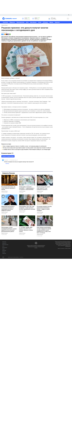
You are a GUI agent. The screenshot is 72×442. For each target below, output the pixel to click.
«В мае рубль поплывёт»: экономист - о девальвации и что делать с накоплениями (26, 188)
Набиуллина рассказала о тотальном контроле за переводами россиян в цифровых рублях (8, 208)
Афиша (51, 22)
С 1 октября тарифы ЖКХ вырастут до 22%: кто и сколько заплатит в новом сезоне (26, 229)
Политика (5, 22)
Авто (27, 22)
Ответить (7, 163)
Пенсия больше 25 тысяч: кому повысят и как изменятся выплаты (43, 188)
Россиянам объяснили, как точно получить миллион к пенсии (8, 188)
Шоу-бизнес (33, 22)
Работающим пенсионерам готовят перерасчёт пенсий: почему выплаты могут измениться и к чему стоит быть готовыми (44, 230)
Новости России (4, 191)
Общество (12, 22)
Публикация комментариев (13, 257)
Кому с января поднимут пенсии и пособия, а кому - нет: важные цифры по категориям (24, 146)
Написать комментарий (8, 156)
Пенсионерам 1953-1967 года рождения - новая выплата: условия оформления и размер (27, 208)
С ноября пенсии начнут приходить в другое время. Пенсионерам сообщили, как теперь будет (26, 149)
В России (45, 22)
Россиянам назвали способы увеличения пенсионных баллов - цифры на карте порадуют (44, 208)
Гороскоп (57, 22)
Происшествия (20, 22)
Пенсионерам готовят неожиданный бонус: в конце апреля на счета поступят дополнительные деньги (9, 229)
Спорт (39, 22)
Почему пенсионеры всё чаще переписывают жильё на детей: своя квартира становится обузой (27, 147)
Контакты (21, 257)
